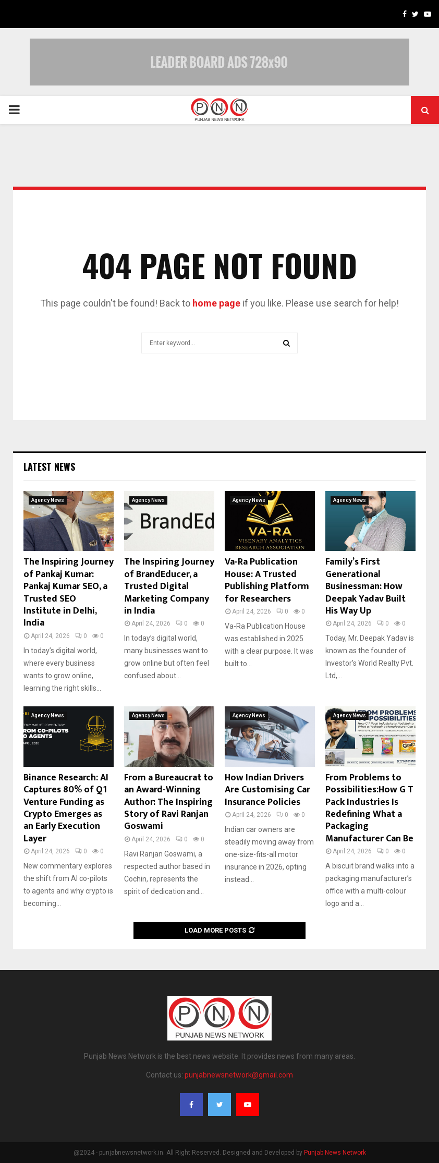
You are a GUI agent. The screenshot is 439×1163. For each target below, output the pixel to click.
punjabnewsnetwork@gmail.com (239, 1075)
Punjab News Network (335, 1152)
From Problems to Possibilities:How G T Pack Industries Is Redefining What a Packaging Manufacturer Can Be (369, 808)
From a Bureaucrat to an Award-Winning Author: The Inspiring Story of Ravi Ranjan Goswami (168, 802)
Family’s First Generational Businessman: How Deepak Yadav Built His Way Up (365, 586)
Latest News (49, 466)
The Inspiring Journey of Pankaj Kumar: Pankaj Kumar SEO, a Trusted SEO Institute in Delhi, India (68, 592)
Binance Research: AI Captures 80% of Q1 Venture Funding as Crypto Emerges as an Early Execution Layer (65, 808)
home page (216, 303)
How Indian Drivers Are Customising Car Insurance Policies (267, 790)
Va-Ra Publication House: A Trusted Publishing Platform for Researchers (267, 580)
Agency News (47, 500)
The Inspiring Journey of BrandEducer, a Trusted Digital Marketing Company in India (169, 586)
